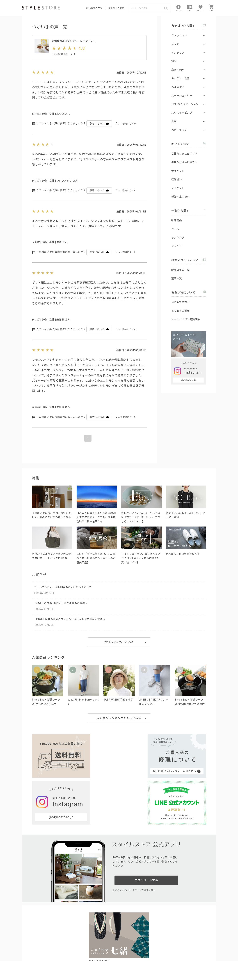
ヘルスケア (177, 87)
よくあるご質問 (116, 8)
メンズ (175, 44)
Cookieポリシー (99, 947)
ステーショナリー (181, 95)
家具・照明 (177, 69)
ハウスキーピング (181, 112)
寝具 (174, 61)
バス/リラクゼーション (185, 104)
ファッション (179, 35)
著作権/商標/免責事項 (34, 952)
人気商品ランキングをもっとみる (119, 724)
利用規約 (26, 947)
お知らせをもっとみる (119, 648)
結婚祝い (176, 179)
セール (175, 229)
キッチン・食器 (180, 78)
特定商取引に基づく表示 (122, 947)
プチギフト (177, 188)
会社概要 (141, 947)
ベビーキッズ (179, 130)
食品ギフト (177, 171)
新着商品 (176, 220)
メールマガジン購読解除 (185, 319)
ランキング (177, 237)
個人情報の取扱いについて (74, 947)
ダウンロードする (146, 827)
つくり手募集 (90, 938)
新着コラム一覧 (180, 269)
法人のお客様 (72, 938)
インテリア (177, 52)
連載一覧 (176, 278)
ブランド (176, 246)
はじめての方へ (94, 8)
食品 (174, 121)
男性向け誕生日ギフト (184, 162)
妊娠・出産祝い (180, 196)
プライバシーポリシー (44, 947)
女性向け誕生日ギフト (184, 153)
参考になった (99, 130)
